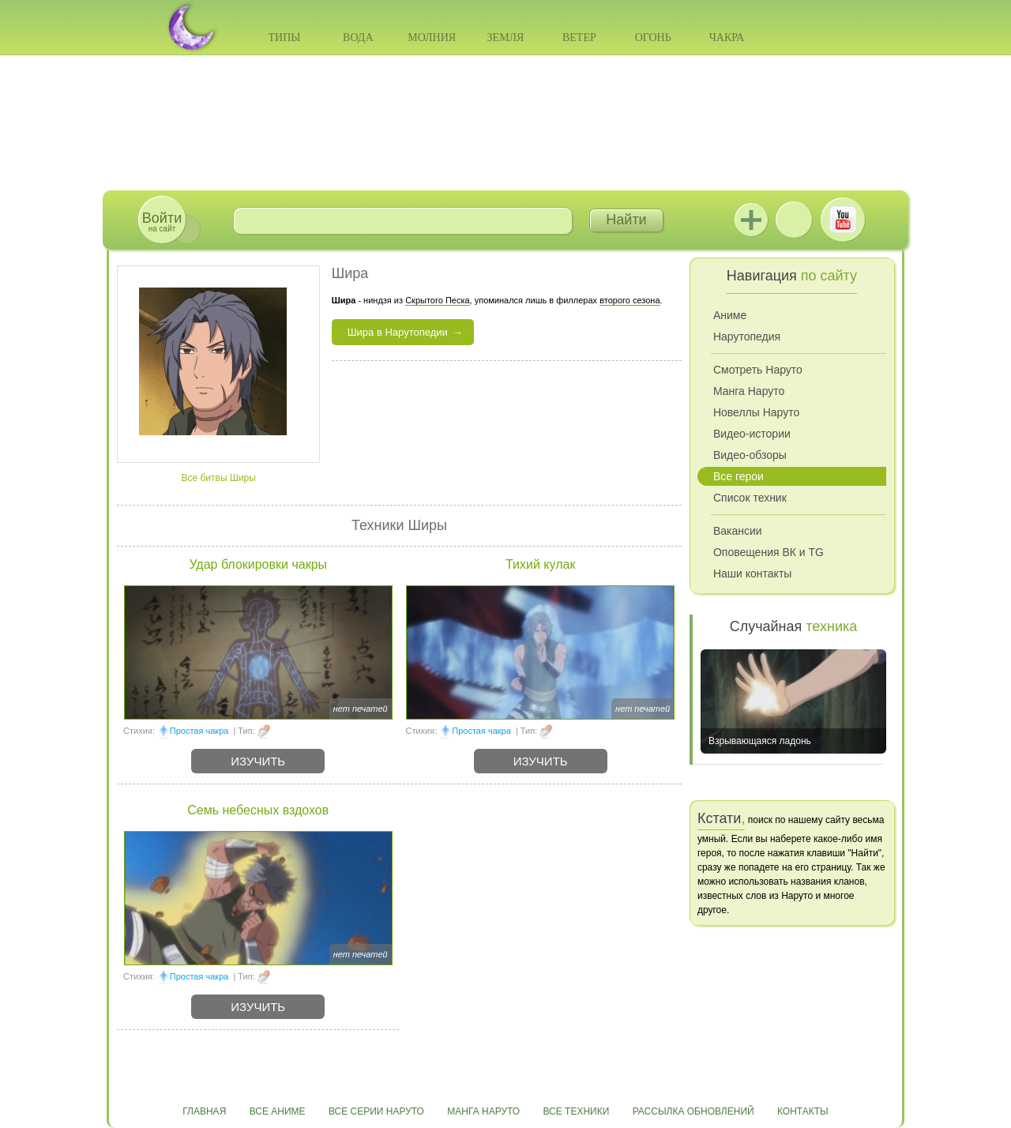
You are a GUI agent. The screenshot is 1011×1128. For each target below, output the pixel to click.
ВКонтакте (794, 219)
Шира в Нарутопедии (398, 332)
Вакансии (737, 531)
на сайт (162, 221)
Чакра (727, 37)
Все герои (738, 476)
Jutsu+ (751, 219)
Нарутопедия (746, 336)
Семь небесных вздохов (258, 810)
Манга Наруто (748, 391)
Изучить (258, 761)
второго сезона (629, 300)
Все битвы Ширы (218, 477)
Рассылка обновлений (693, 1111)
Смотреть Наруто (757, 369)
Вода (358, 37)
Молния (432, 37)
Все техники (576, 1111)
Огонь (653, 37)
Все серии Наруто (376, 1111)
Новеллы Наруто (756, 412)
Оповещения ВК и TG (768, 552)
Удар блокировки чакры (258, 564)
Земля (505, 37)
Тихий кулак (540, 564)
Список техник (750, 497)
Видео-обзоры (750, 455)
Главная (204, 1111)
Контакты (803, 1111)
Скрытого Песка (437, 300)
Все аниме (278, 1111)
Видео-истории (752, 433)
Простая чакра (199, 730)
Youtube (843, 219)
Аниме (729, 315)
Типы (284, 37)
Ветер (579, 37)
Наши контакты (752, 573)
